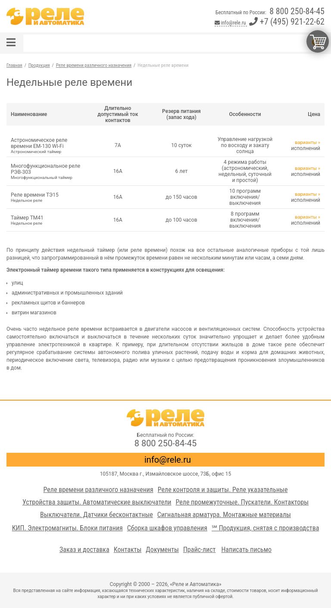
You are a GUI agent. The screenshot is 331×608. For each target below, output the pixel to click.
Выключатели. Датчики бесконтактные (96, 515)
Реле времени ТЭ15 (46, 197)
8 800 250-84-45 (297, 11)
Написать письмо (246, 549)
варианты (306, 142)
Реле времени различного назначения (98, 490)
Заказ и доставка (84, 549)
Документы (162, 549)
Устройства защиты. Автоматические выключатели (97, 502)
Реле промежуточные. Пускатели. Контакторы (242, 502)
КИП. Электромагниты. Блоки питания (67, 528)
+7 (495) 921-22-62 (287, 21)
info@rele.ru (231, 23)
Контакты (128, 549)
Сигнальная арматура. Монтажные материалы (224, 515)
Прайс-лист (199, 549)
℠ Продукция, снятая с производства (265, 528)
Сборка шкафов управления (167, 528)
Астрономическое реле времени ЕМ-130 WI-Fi (46, 145)
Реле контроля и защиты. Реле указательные (223, 490)
